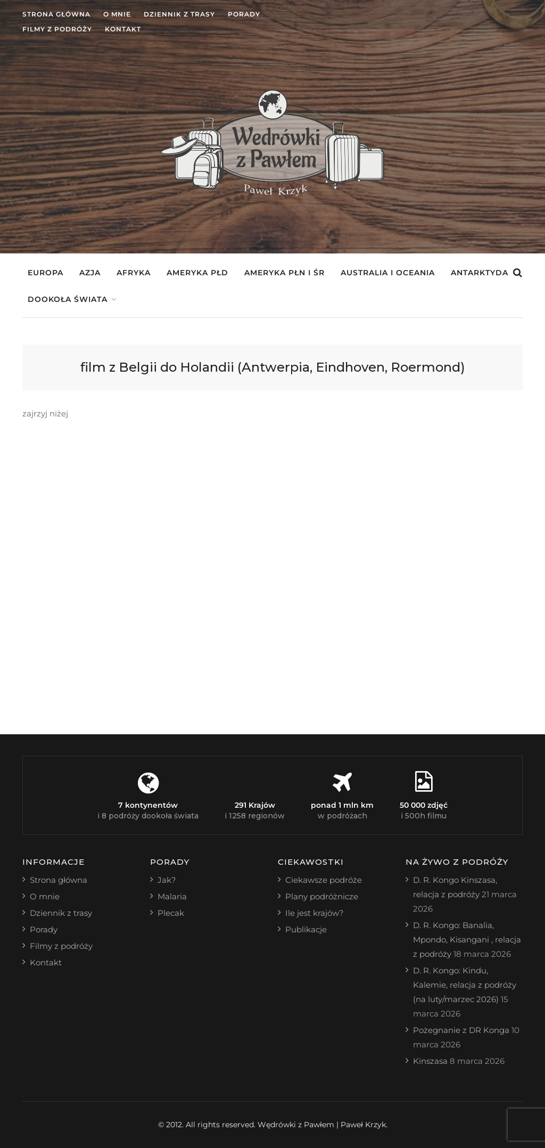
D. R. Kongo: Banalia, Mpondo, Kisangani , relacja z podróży (467, 939)
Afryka (134, 272)
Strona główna (56, 14)
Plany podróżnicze (321, 896)
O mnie (117, 14)
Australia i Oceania (388, 272)
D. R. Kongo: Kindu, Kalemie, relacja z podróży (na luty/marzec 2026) (464, 984)
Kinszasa (430, 1061)
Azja (90, 272)
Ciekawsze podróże (323, 880)
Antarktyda (479, 272)
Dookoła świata (68, 299)
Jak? (167, 880)
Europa (45, 272)
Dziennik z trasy (179, 14)
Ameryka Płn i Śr (284, 272)
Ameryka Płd (197, 272)
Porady (244, 14)
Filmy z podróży (57, 29)
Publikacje (306, 929)
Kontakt (123, 29)
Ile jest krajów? (314, 913)
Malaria (172, 896)
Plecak (171, 913)
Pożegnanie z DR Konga (461, 1030)
